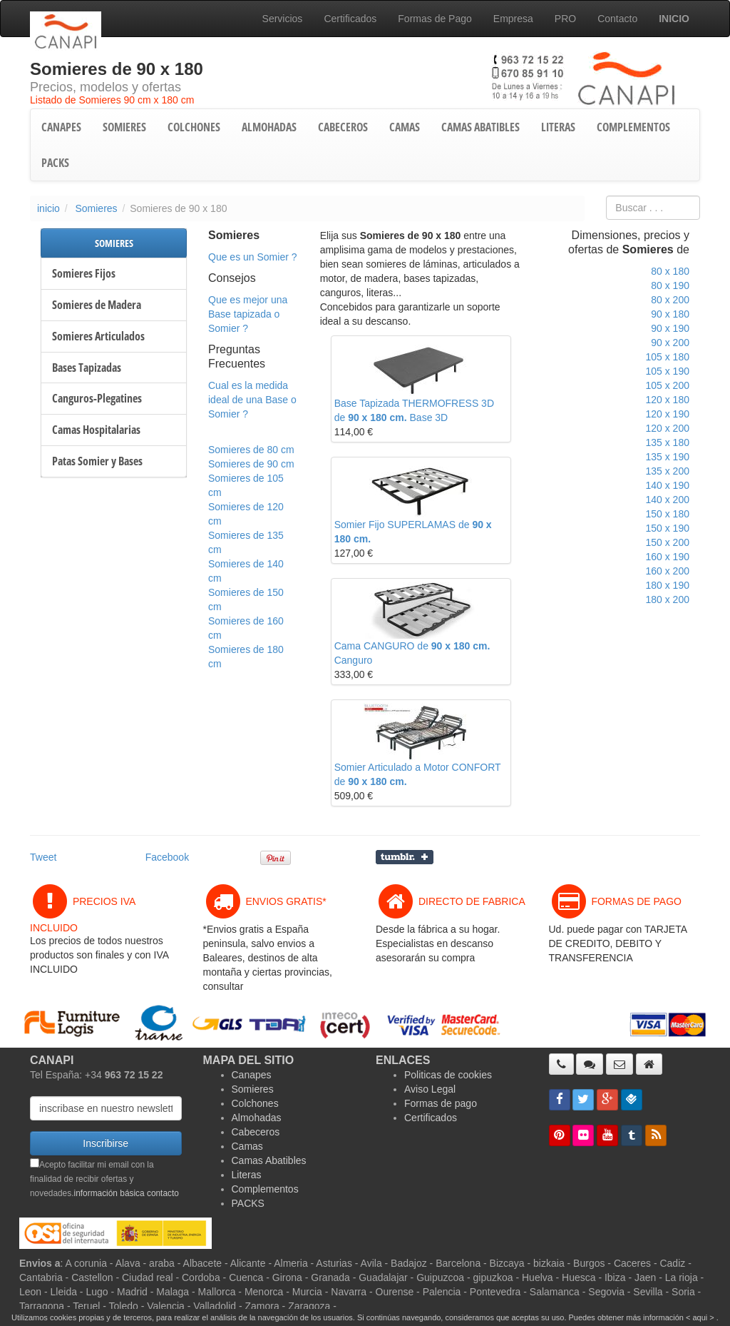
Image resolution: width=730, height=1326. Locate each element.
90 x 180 (670, 314)
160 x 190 (667, 556)
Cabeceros (256, 1132)
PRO (565, 18)
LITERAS (558, 127)
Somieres (96, 208)
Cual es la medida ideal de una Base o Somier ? (252, 400)
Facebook (167, 857)
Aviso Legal (430, 1089)
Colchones (255, 1103)
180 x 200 (667, 599)
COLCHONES (194, 127)
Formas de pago (440, 1103)
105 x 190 (667, 371)
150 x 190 (667, 528)
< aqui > (700, 1317)
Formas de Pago (435, 18)
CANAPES (61, 127)
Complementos (265, 1189)
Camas (247, 1146)
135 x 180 (667, 442)
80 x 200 (670, 299)
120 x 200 (667, 428)
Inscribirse (105, 1143)
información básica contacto (126, 1193)
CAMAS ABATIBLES (480, 127)
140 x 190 (667, 485)
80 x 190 (670, 285)
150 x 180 (667, 514)
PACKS (55, 163)
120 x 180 (667, 399)
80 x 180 (670, 271)
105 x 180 (667, 357)
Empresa (513, 18)
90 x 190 (670, 328)
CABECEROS (343, 127)
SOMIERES (124, 127)
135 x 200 (667, 471)
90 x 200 (670, 342)
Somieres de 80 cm (251, 449)
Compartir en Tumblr (404, 857)
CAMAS (404, 127)
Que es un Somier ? (252, 257)
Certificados (350, 18)
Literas (247, 1174)
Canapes (252, 1074)
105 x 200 (667, 385)
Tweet (43, 857)
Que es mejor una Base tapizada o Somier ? (247, 314)
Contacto (617, 18)
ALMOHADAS (269, 127)
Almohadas (257, 1117)
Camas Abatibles (269, 1160)
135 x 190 (667, 456)
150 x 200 (667, 542)
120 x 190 (667, 414)
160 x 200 (667, 571)
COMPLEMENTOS (633, 127)
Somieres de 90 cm (251, 464)
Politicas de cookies (448, 1074)
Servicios (282, 18)
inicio (48, 208)
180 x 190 (667, 585)
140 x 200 (667, 499)
